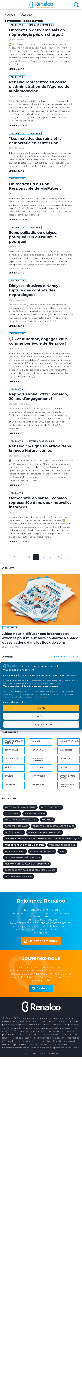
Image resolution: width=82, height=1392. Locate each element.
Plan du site (30, 1053)
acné (62, 851)
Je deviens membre (43, 941)
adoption (47, 820)
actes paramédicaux (16, 826)
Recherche (38, 784)
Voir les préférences (41, 724)
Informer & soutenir (40, 25)
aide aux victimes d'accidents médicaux (27, 864)
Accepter (41, 707)
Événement (66, 750)
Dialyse (36, 741)
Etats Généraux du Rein (14, 742)
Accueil (11, 14)
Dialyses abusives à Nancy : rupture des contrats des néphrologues (34, 290)
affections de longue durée (21, 820)
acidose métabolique (42, 851)
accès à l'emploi (14, 832)
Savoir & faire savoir (40, 441)
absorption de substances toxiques (53, 826)
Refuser (41, 716)
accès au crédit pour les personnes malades (30, 870)
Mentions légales (49, 1053)
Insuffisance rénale (67, 785)
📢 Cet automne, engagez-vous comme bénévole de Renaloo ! (38, 341)
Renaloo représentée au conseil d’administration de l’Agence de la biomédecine (39, 86)
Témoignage (11, 750)
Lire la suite (18, 69)
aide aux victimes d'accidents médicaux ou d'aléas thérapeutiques (42, 839)
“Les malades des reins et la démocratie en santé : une (35, 140)
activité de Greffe (51, 807)
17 (59, 557)
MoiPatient (38, 776)
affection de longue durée (20, 807)
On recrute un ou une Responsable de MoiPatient (35, 186)
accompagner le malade (18, 876)
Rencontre (38, 767)
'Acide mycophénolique (62, 845)
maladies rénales (69, 741)
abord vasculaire (15, 851)
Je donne (43, 988)
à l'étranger (12, 813)
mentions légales (42, 697)
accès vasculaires (34, 813)
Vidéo (8, 767)
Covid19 (9, 776)
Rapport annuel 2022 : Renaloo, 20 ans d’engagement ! (38, 396)
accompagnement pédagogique (22, 857)
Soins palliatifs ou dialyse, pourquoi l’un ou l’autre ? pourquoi (33, 237)
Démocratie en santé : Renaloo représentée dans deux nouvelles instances (40, 502)
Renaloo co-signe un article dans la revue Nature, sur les (40, 448)
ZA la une (37, 750)
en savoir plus (67, 657)
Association (27, 14)
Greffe (63, 767)
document (11, 784)
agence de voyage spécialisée (44, 832)
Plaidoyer (34, 133)
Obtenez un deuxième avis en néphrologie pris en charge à (37, 32)
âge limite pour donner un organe (24, 845)
